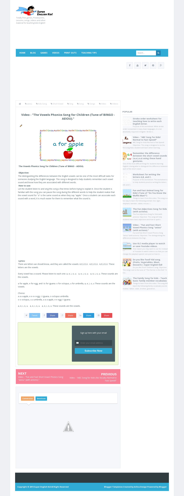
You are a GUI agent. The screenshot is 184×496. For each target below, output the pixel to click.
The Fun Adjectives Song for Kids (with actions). (150, 210)
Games (43, 52)
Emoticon (41, 398)
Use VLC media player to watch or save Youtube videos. (149, 245)
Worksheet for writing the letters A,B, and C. (146, 175)
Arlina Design (140, 486)
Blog (33, 52)
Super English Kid (42, 486)
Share (52, 315)
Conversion (27, 398)
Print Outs (70, 52)
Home (22, 52)
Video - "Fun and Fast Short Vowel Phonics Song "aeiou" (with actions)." (147, 228)
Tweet (35, 315)
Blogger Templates (113, 486)
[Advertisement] (116, 26)
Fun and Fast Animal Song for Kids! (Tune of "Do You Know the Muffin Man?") (149, 193)
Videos (55, 52)
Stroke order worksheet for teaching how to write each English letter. (147, 121)
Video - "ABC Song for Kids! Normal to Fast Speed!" (147, 138)
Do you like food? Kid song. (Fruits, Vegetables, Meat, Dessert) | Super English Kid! (147, 262)
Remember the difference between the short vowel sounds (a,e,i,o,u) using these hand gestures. (150, 157)
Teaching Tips (89, 52)
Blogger (163, 486)
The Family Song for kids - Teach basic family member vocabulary (150, 279)
